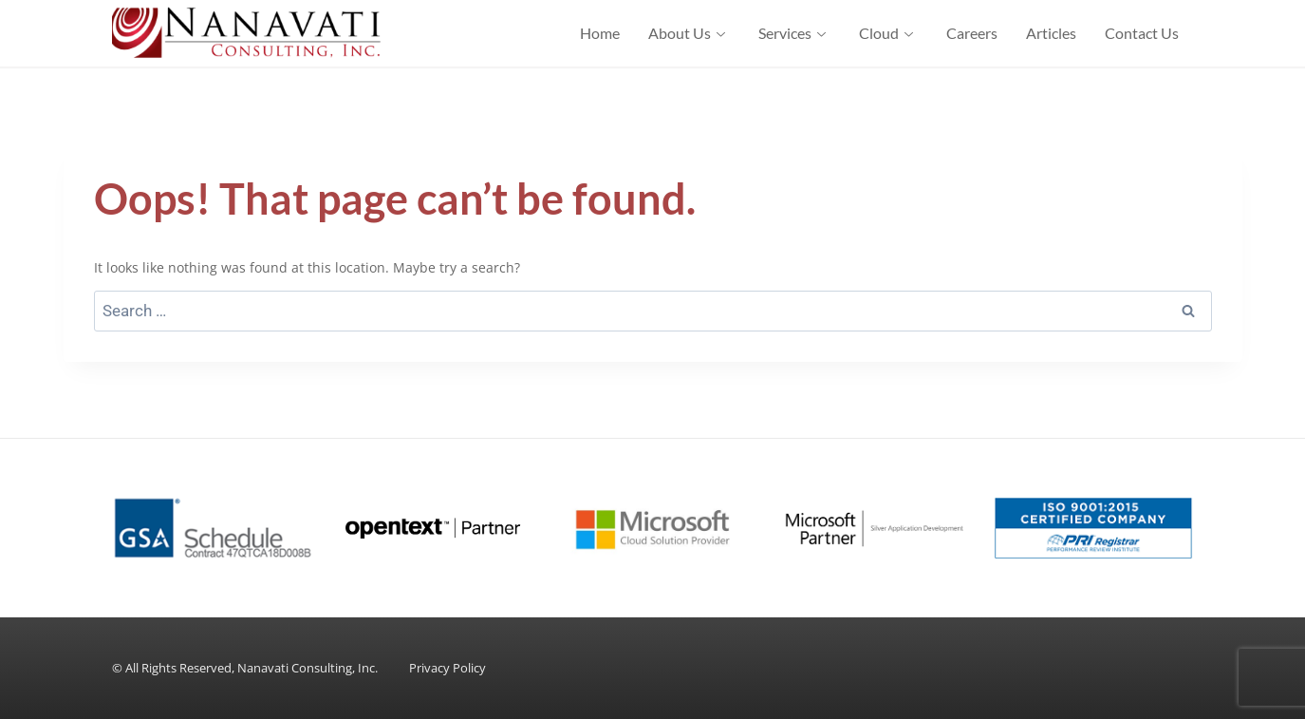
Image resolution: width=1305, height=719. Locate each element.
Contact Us (1142, 33)
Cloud (888, 33)
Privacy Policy (447, 667)
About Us (689, 33)
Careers (971, 33)
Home (600, 33)
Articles (1051, 33)
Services (794, 33)
